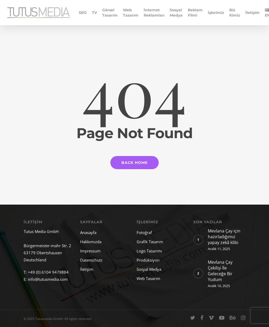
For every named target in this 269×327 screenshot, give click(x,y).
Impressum (90, 250)
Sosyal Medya (176, 13)
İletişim (252, 12)
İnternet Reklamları (154, 13)
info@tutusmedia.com (48, 279)
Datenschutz (91, 260)
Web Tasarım (130, 13)
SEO (83, 12)
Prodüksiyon (148, 260)
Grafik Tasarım (150, 241)
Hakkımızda (90, 241)
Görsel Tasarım (110, 13)
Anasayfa (88, 232)
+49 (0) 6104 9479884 (48, 272)
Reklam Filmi (195, 13)
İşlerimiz (216, 12)
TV (94, 12)
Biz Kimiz (234, 13)
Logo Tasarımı (149, 250)
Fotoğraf (144, 232)
